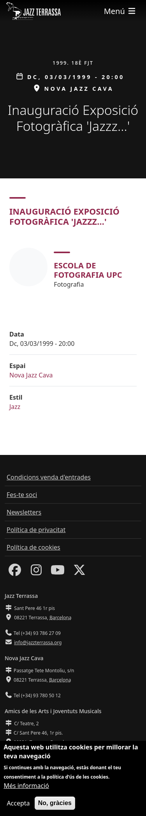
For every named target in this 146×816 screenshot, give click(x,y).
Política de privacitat (36, 529)
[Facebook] (15, 572)
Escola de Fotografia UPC (88, 270)
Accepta (18, 804)
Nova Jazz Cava (31, 375)
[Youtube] (57, 572)
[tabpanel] (73, 267)
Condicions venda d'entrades (49, 477)
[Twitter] (79, 572)
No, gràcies (55, 804)
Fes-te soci (22, 494)
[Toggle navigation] (120, 11)
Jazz (14, 406)
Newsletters (24, 512)
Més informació (26, 787)
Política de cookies (33, 547)
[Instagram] (36, 572)
